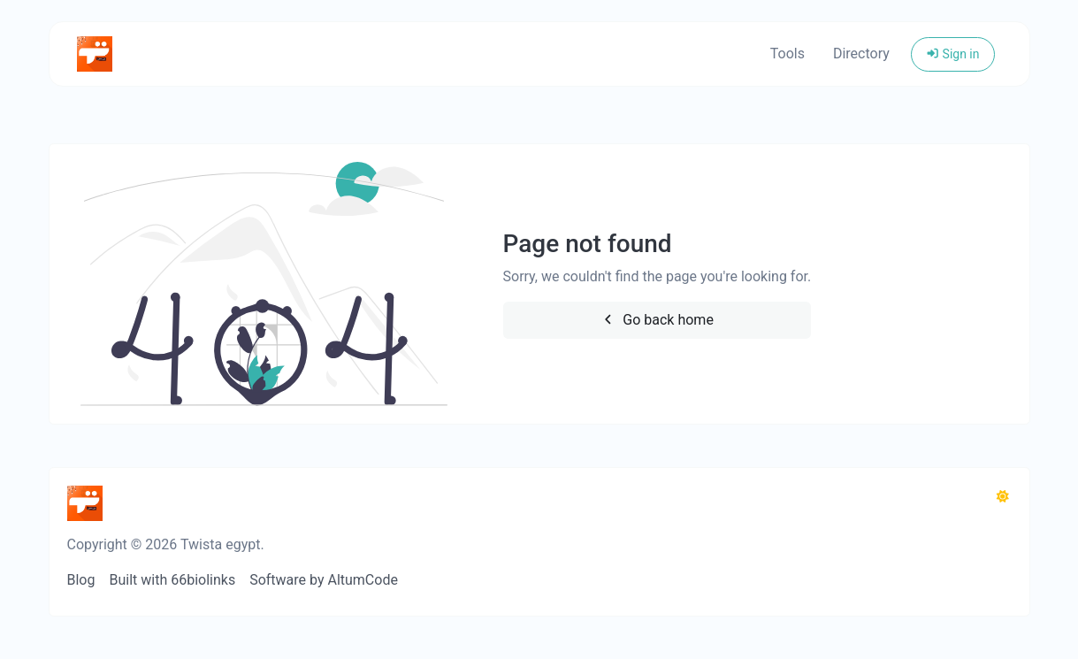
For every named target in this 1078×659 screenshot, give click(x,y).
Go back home (657, 319)
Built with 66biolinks (172, 579)
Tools (787, 53)
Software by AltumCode (323, 579)
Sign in (953, 54)
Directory (861, 53)
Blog (81, 579)
